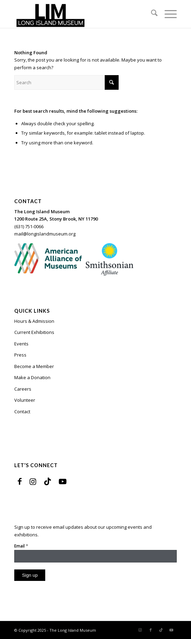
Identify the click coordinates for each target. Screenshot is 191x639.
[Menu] (167, 14)
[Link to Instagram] (33, 481)
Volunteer (24, 400)
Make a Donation (32, 377)
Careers (22, 389)
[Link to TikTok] (47, 481)
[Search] (151, 14)
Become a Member (34, 366)
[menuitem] (151, 14)
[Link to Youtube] (62, 481)
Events (21, 344)
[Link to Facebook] (20, 481)
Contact (22, 411)
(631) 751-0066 (28, 226)
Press (20, 355)
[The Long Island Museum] (79, 14)
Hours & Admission (34, 321)
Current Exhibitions (34, 332)
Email (21, 546)
